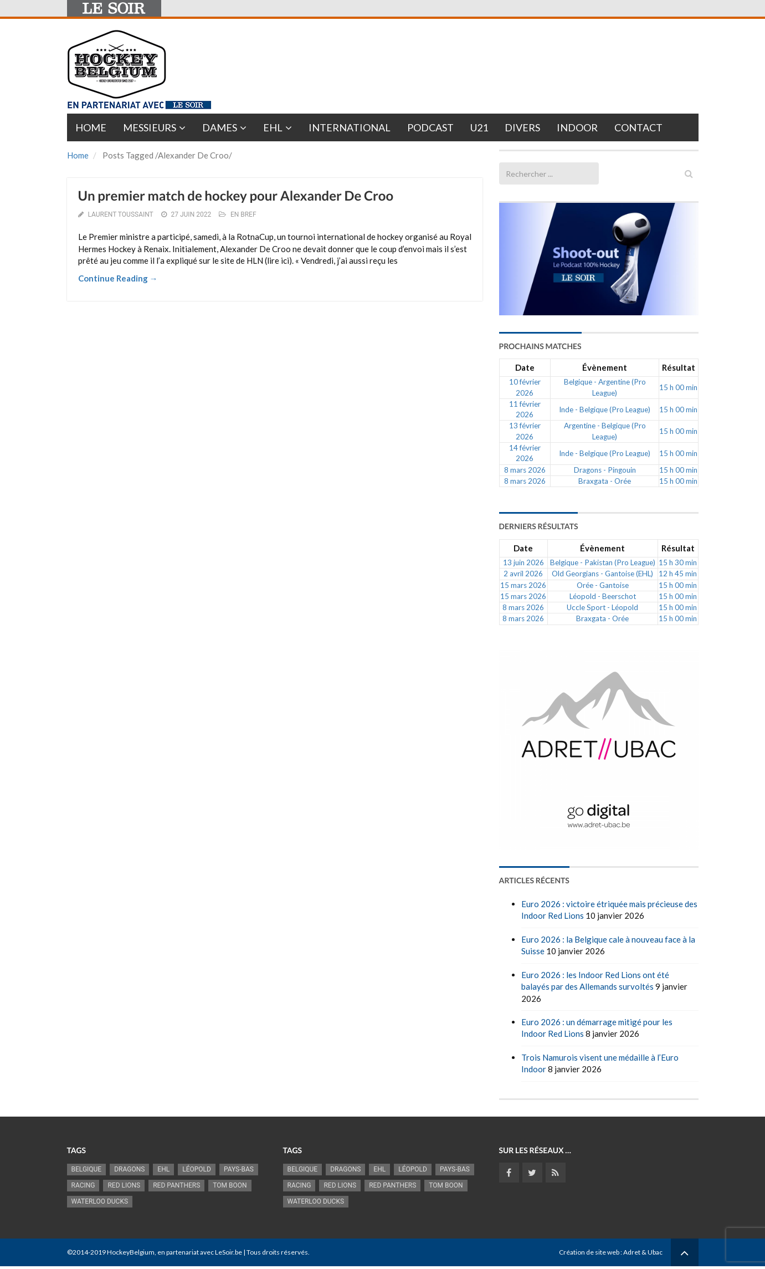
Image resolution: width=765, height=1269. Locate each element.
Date (525, 367)
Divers (522, 127)
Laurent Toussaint (120, 214)
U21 (479, 127)
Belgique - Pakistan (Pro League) (602, 562)
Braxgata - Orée (604, 481)
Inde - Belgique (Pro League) (604, 409)
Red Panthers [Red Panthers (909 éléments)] (176, 1185)
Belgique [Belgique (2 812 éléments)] (86, 1169)
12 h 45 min (678, 573)
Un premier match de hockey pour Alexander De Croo (236, 196)
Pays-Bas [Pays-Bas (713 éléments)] (239, 1169)
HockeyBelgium (131, 1252)
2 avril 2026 (523, 573)
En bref (243, 214)
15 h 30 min (678, 562)
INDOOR (577, 127)
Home (90, 127)
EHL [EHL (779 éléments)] (163, 1169)
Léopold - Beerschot (602, 596)
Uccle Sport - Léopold (602, 607)
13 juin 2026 (523, 562)
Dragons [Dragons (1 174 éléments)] (129, 1169)
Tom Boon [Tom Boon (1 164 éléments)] (230, 1185)
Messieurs (149, 127)
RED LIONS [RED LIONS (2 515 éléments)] (123, 1185)
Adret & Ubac (643, 1252)
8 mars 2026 (525, 469)
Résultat (678, 367)
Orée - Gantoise (603, 585)
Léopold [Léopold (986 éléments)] (196, 1169)
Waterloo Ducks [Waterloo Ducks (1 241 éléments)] (100, 1201)
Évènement (604, 367)
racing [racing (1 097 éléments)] (83, 1185)
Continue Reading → (118, 278)
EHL (273, 127)
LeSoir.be (228, 1252)
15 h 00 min (678, 387)
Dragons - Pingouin (605, 469)
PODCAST (430, 127)
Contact (638, 127)
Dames (219, 127)
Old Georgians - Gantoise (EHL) (602, 573)
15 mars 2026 (523, 585)
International (350, 127)
